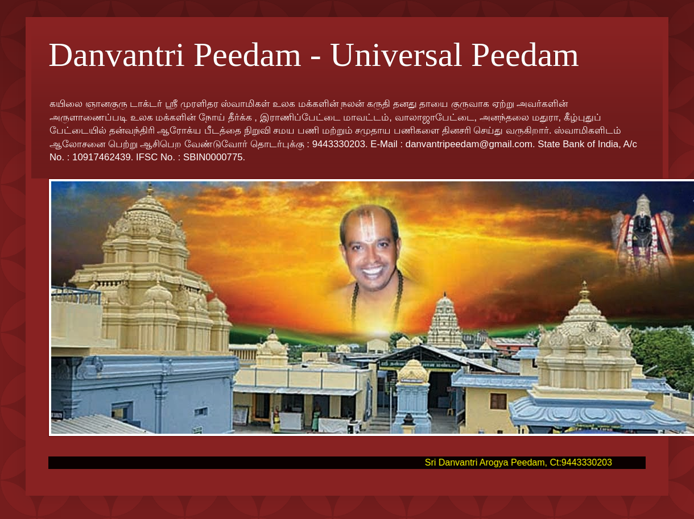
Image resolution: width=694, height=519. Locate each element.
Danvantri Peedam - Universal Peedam (313, 54)
